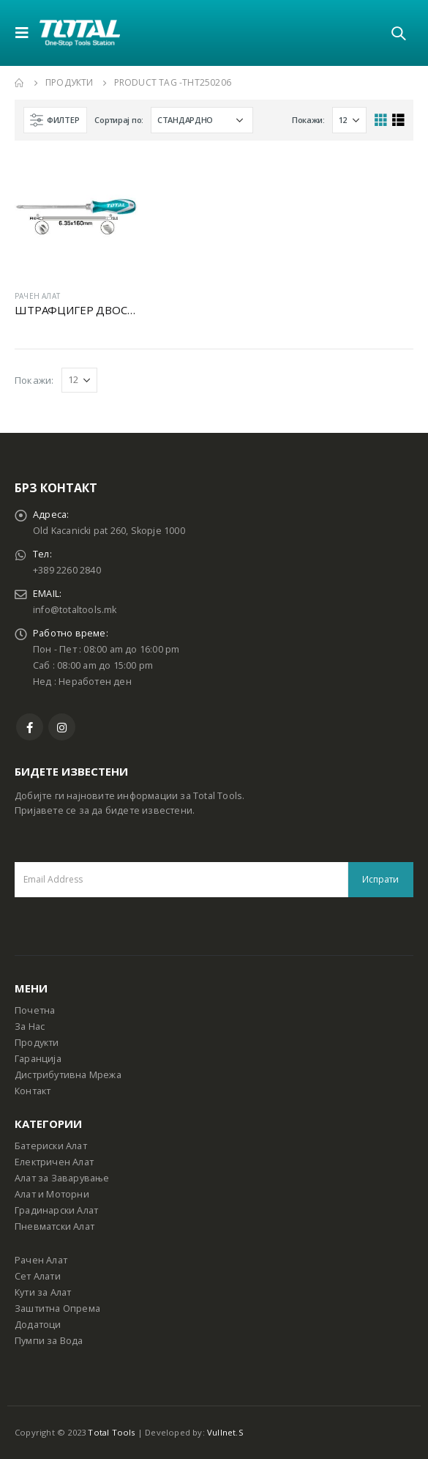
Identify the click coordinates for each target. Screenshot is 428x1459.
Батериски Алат (51, 1146)
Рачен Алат (41, 1260)
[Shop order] (202, 120)
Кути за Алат (43, 1292)
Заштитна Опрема (57, 1308)
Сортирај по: (118, 119)
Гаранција (38, 1059)
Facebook (29, 726)
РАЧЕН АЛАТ (37, 296)
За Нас (30, 1026)
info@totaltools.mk (75, 610)
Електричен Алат (54, 1162)
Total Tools (111, 1432)
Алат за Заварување (62, 1178)
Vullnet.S (225, 1432)
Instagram (61, 726)
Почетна (35, 1010)
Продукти (37, 1042)
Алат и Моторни (52, 1194)
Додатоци (38, 1324)
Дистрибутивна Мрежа (68, 1075)
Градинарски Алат (56, 1210)
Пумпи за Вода (49, 1340)
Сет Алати (38, 1276)
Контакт (32, 1091)
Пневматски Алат (54, 1226)
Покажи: (308, 119)
